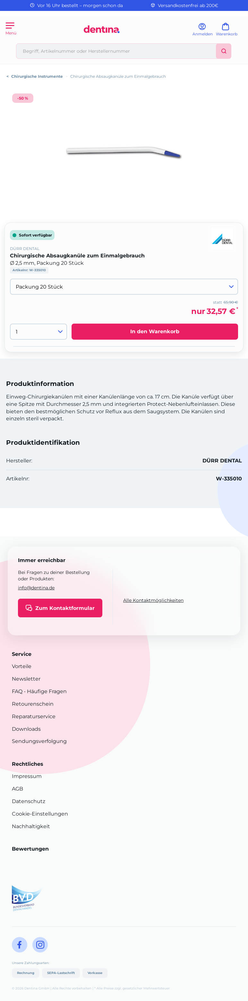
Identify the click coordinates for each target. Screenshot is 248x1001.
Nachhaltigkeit (31, 826)
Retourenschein (33, 704)
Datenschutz (28, 801)
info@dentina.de (36, 588)
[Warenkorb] (229, 31)
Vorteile (21, 666)
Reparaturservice (34, 716)
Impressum (27, 776)
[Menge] (38, 332)
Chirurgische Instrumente (37, 76)
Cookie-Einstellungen (40, 814)
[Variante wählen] (124, 287)
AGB (17, 789)
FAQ (17, 691)
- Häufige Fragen (44, 691)
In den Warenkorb (154, 331)
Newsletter (26, 679)
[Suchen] (223, 51)
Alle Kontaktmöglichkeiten (153, 600)
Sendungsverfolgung (39, 741)
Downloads (26, 729)
